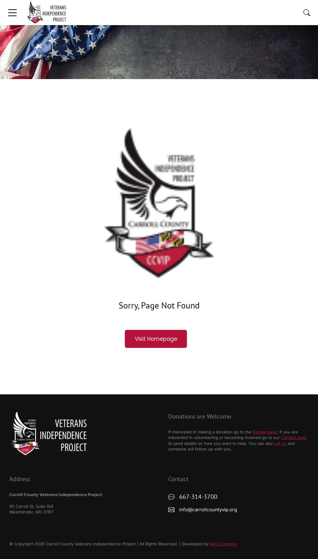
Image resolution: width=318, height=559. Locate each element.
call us (280, 443)
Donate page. (265, 431)
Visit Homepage (156, 339)
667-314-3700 (198, 497)
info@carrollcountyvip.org (208, 509)
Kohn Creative (223, 543)
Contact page (294, 437)
